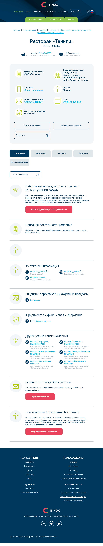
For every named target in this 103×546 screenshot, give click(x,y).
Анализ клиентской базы (73, 501)
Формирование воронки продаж (73, 493)
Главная (17, 30)
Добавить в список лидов (71, 125)
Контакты (73, 470)
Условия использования (73, 474)
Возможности (29, 466)
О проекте (30, 462)
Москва (43, 30)
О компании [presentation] (19, 154)
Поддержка (73, 466)
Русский (92, 11)
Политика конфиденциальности (73, 479)
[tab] (19, 153)
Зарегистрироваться (40, 397)
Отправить (32, 135)
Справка (73, 462)
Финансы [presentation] (62, 154)
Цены (29, 470)
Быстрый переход (26, 174)
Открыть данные (33, 90)
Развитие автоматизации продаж (73, 497)
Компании (30, 488)
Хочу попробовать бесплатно (44, 432)
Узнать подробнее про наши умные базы (49, 210)
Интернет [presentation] (83, 154)
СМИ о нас (29, 474)
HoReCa (53, 30)
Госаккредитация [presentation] (19, 162)
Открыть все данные (32, 125)
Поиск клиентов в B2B (29, 493)
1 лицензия (35, 300)
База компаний (30, 30)
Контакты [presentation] (40, 154)
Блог (29, 479)
